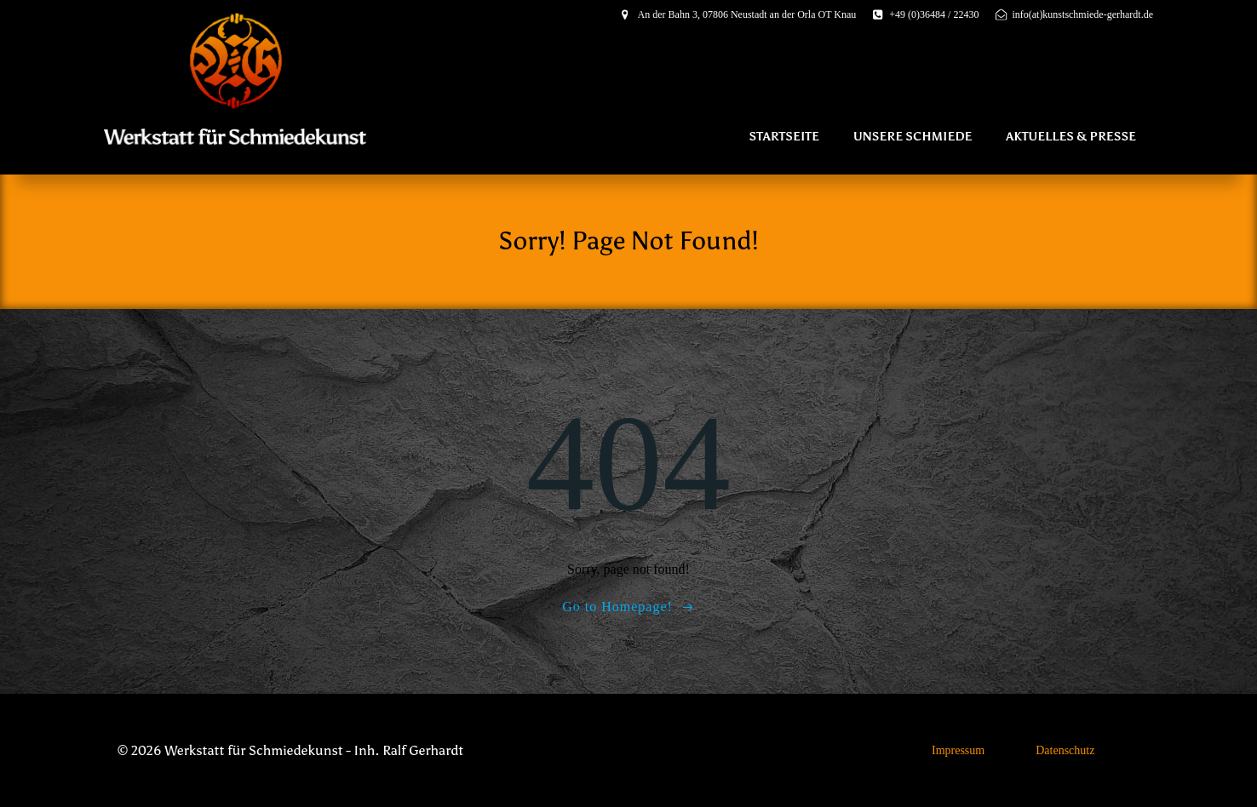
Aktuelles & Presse (1071, 136)
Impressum (958, 750)
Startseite (784, 136)
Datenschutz (1065, 750)
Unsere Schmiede (912, 136)
